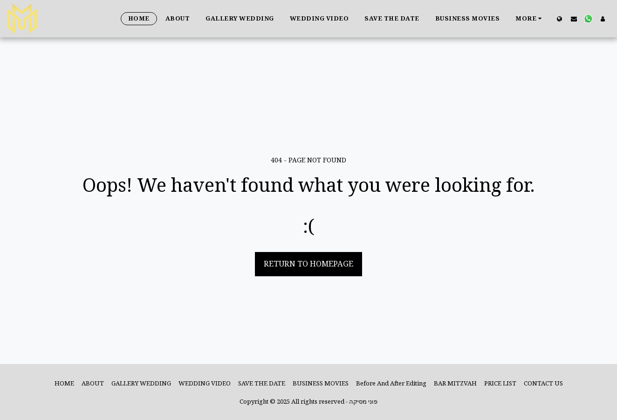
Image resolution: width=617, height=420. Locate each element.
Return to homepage (308, 263)
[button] (574, 18)
